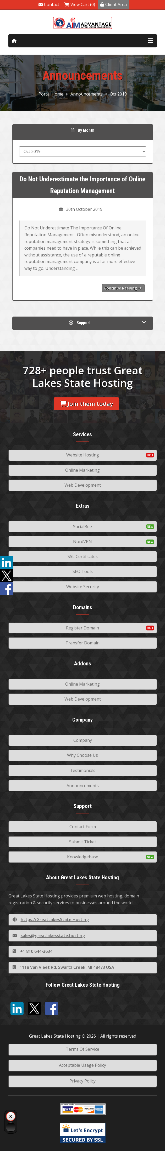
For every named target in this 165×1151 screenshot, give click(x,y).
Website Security (82, 587)
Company (82, 740)
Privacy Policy (82, 1081)
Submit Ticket (82, 842)
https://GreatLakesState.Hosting (51, 919)
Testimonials (82, 770)
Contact (48, 4)
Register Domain (82, 628)
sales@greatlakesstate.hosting (49, 935)
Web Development (82, 485)
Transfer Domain (82, 643)
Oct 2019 (118, 94)
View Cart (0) (79, 4)
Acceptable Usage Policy (82, 1065)
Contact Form (82, 826)
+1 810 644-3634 (32, 951)
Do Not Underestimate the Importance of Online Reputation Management (82, 185)
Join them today (86, 404)
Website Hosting (82, 455)
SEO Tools (83, 571)
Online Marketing (82, 470)
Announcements (86, 94)
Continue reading (122, 288)
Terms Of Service (82, 1049)
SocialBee (82, 526)
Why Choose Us (82, 755)
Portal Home (50, 94)
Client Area (113, 4)
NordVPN (82, 541)
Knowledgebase (82, 857)
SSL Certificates (83, 556)
